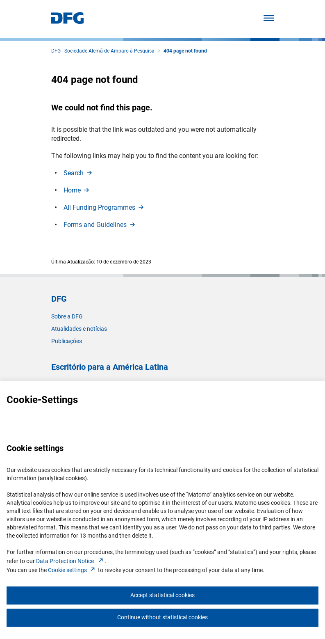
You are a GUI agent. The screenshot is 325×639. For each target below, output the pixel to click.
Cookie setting (72, 570)
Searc (78, 173)
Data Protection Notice (70, 561)
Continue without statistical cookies (162, 617)
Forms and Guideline (100, 225)
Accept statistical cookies (162, 595)
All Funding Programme (104, 207)
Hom (77, 190)
